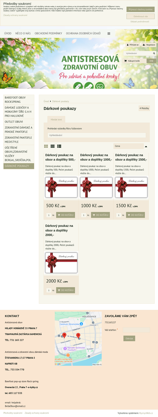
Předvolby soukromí (12, 412)
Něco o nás (23, 33)
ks (50, 215)
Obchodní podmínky (48, 33)
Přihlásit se (133, 44)
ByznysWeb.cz (146, 413)
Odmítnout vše (141, 16)
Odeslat (129, 338)
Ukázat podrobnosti (140, 21)
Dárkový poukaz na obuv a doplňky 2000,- (59, 230)
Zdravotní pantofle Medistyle (18, 140)
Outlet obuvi (14, 121)
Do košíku (65, 214)
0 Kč (151, 61)
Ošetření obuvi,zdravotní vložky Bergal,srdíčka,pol (18, 154)
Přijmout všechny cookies (140, 9)
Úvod (7, 33)
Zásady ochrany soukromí (37, 412)
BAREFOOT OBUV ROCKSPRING (15, 100)
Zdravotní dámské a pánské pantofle (18, 130)
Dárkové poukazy (17, 166)
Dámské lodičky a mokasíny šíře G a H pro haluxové (18, 112)
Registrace (149, 44)
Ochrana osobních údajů (83, 33)
